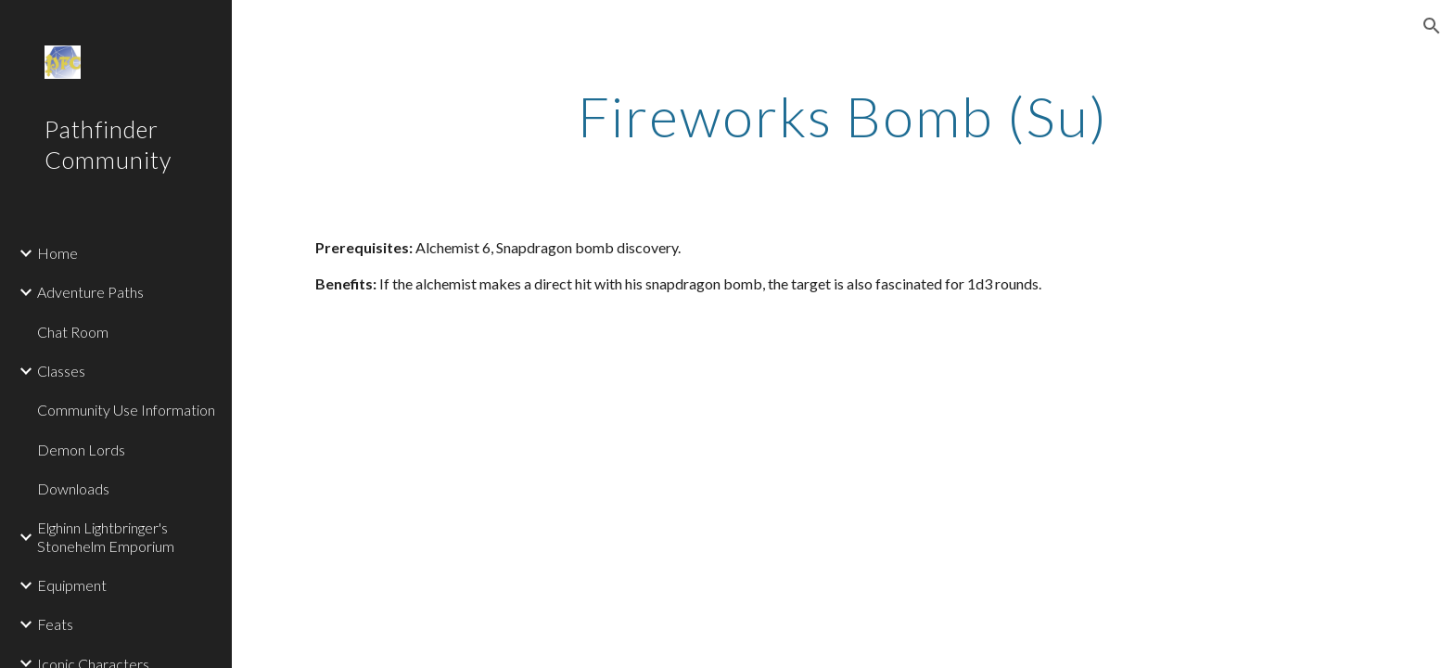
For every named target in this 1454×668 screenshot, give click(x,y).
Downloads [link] (73, 488)
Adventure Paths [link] (90, 292)
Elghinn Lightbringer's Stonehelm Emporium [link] (105, 536)
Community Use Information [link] (126, 409)
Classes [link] (61, 370)
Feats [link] (55, 624)
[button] (1431, 26)
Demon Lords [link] (81, 449)
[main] (843, 116)
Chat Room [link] (72, 331)
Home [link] (57, 253)
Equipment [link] (72, 585)
